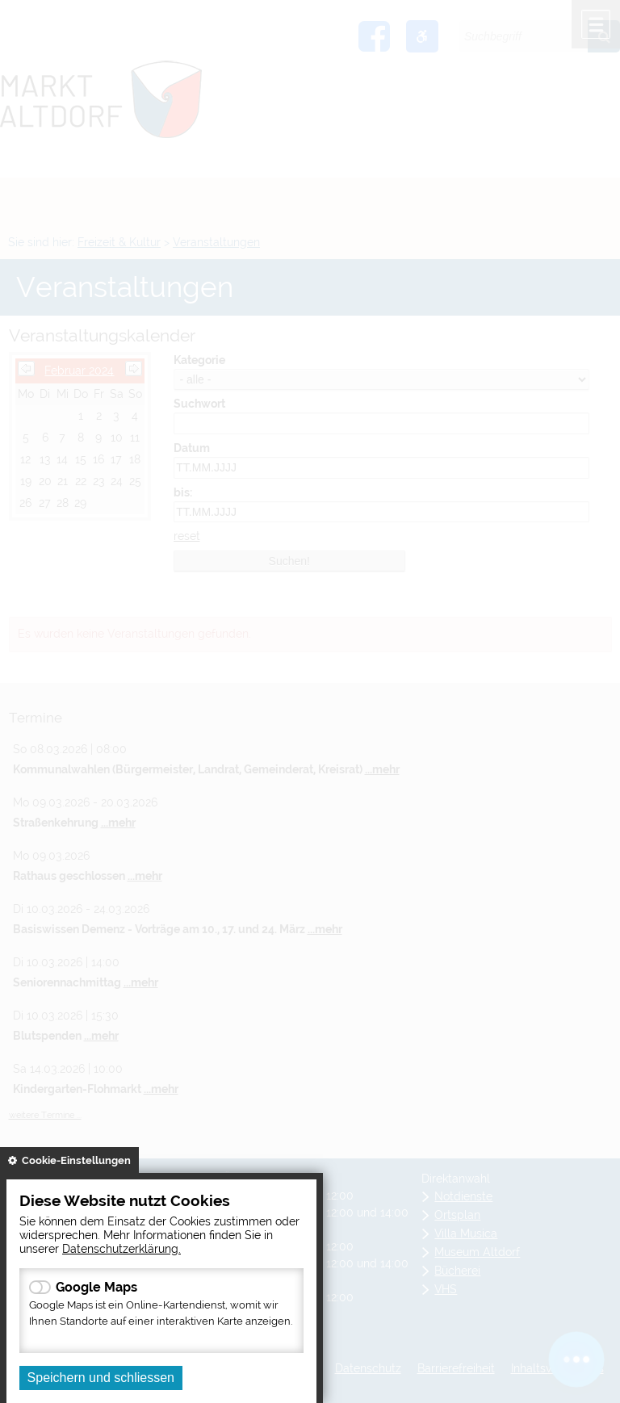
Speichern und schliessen (100, 1377)
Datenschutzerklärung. (121, 1248)
